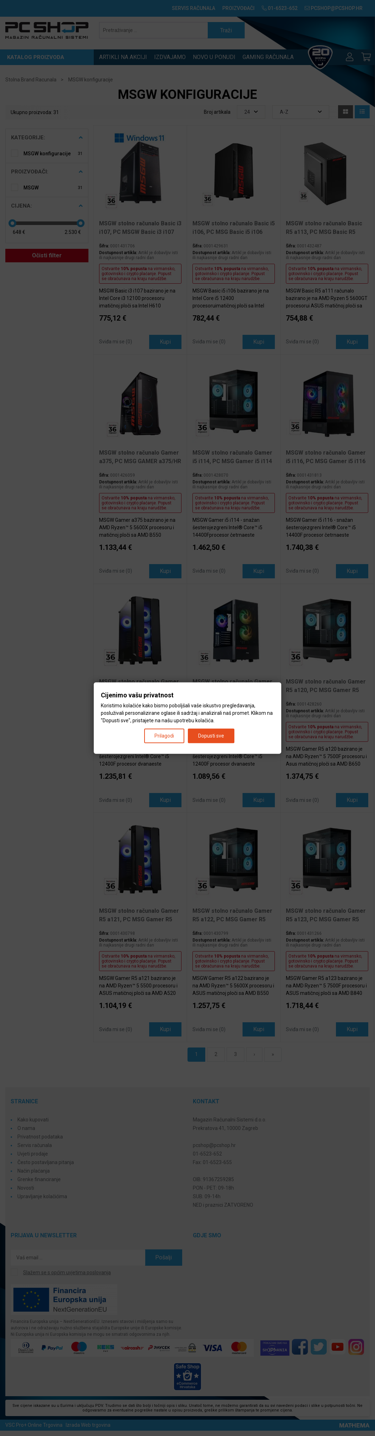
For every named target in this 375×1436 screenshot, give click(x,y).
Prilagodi (164, 735)
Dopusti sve (211, 735)
